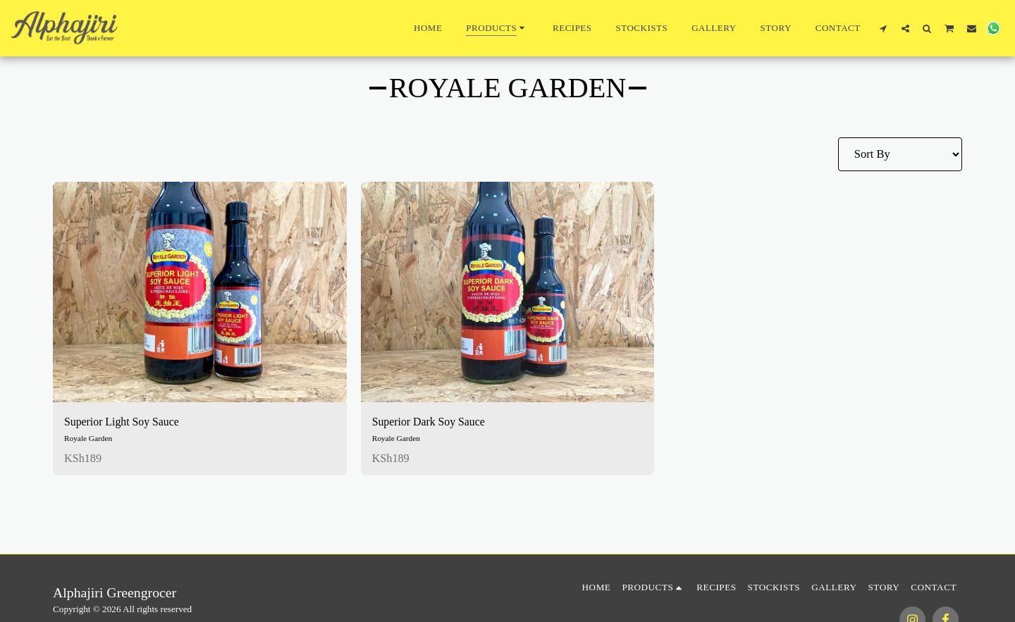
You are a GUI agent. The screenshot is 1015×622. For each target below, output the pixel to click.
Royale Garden (88, 439)
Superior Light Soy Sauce (124, 421)
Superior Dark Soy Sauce (431, 421)
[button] (883, 28)
